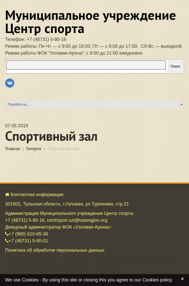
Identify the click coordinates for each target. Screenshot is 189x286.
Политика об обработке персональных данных (55, 250)
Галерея (33, 148)
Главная (12, 148)
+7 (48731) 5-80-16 (46, 39)
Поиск (175, 66)
